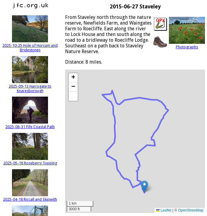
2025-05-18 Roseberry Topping (30, 160)
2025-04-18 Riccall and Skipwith (30, 197)
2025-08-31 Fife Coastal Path (30, 124)
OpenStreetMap (190, 210)
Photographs (187, 44)
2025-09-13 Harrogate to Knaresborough (30, 86)
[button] (144, 186)
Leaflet (163, 210)
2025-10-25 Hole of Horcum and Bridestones (30, 45)
